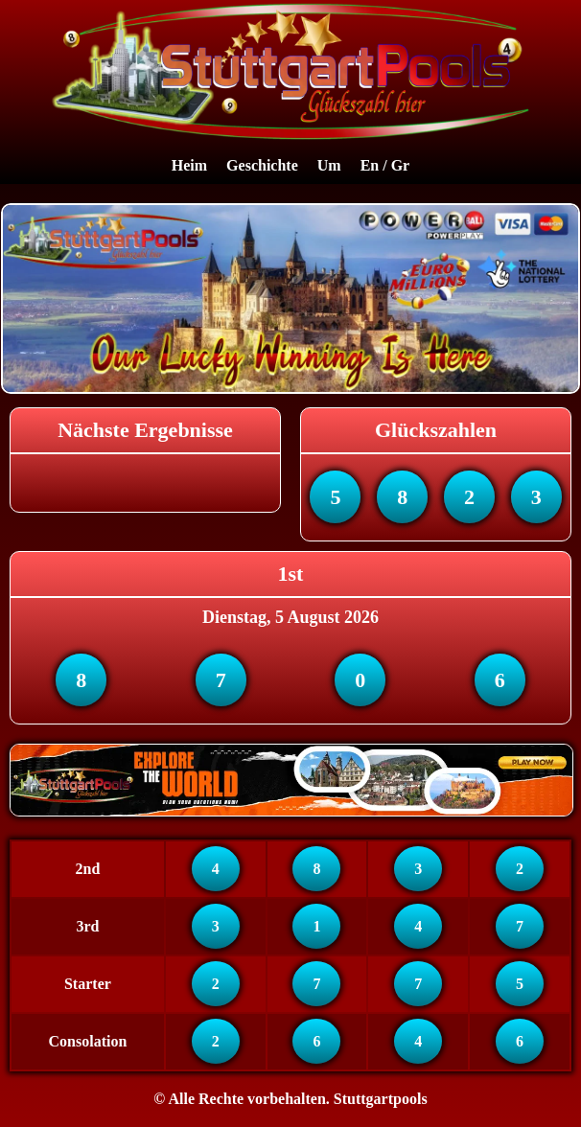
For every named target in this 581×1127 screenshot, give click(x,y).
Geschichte (262, 165)
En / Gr (385, 165)
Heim (189, 165)
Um (329, 165)
